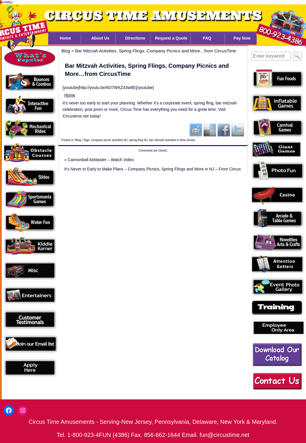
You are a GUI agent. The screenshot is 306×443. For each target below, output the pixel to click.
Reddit (196, 130)
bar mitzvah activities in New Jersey (172, 140)
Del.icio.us (210, 130)
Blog (78, 140)
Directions (135, 38)
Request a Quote (171, 38)
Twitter (238, 130)
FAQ (207, 38)
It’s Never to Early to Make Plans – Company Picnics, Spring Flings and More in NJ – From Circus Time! (152, 170)
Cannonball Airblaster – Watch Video (99, 159)
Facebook (224, 130)
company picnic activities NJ (109, 140)
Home (65, 38)
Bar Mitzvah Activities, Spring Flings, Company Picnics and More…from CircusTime (155, 50)
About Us (100, 38)
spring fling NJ (138, 140)
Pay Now (242, 38)
